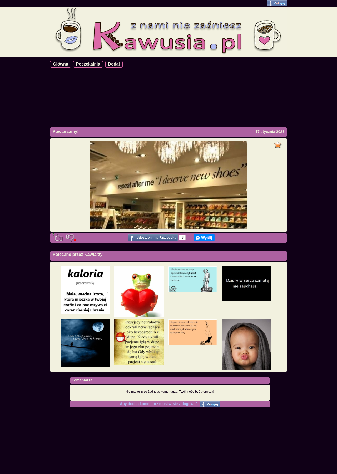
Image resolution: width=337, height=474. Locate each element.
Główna (60, 64)
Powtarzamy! (66, 131)
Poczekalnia (88, 64)
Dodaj (114, 64)
